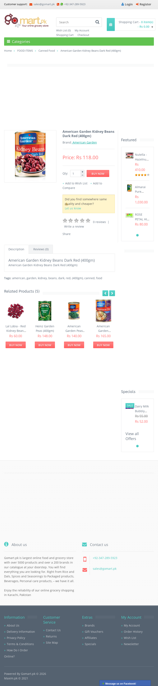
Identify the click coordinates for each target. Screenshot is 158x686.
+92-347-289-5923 (74, 4)
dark (61, 278)
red (68, 278)
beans (52, 278)
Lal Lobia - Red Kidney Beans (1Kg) (16, 330)
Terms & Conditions (20, 644)
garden (31, 278)
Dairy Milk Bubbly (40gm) (142, 411)
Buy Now (15, 345)
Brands (90, 625)
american (18, 278)
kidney (42, 278)
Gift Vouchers (94, 632)
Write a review (74, 226)
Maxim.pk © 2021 (16, 678)
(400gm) (77, 278)
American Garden (84, 142)
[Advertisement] (79, 101)
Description (16, 249)
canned (89, 278)
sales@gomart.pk (42, 4)
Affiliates (91, 638)
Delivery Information (21, 632)
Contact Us (53, 630)
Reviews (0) (41, 249)
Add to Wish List (76, 183)
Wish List (130, 638)
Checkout (83, 35)
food (99, 278)
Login (127, 4)
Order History (133, 632)
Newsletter (131, 644)
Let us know (73, 208)
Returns (51, 636)
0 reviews (99, 222)
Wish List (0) (63, 30)
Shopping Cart (65, 35)
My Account (82, 30)
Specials (90, 644)
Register (143, 4)
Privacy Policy (16, 638)
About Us (13, 625)
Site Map (52, 642)
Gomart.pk (28, 674)
